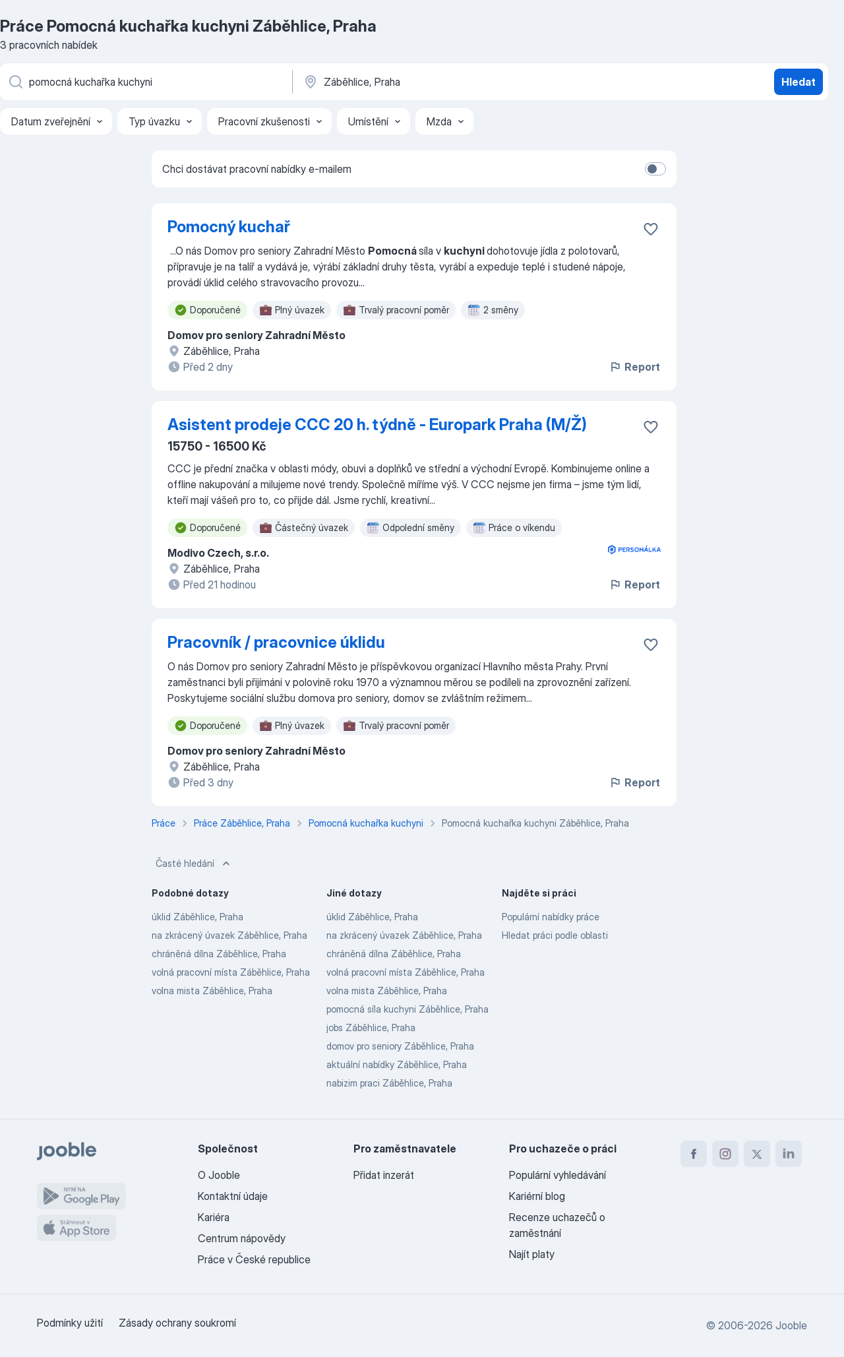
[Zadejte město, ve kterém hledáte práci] (440, 81)
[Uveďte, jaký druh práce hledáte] (145, 81)
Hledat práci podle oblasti (555, 935)
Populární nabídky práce (550, 916)
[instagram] (725, 1154)
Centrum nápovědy (242, 1238)
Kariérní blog (537, 1196)
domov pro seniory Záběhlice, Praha (400, 1046)
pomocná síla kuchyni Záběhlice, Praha (407, 1009)
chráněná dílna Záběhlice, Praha (219, 953)
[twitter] (757, 1154)
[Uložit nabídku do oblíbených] (651, 229)
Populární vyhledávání (557, 1175)
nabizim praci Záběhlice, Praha (389, 1083)
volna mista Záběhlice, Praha (212, 990)
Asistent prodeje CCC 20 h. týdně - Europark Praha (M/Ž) (377, 424)
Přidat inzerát (383, 1175)
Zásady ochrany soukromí (177, 1322)
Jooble (791, 1325)
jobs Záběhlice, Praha (370, 1027)
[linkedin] (788, 1154)
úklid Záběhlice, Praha (197, 916)
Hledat (798, 81)
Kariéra (213, 1217)
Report (634, 366)
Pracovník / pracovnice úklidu (276, 642)
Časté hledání (194, 863)
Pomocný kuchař (228, 226)
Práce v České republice (254, 1259)
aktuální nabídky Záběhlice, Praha (396, 1064)
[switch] (655, 168)
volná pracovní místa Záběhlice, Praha (231, 972)
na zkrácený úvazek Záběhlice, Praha (229, 935)
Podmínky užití (70, 1322)
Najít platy (532, 1254)
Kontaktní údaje (233, 1196)
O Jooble (219, 1175)
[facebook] (693, 1154)
